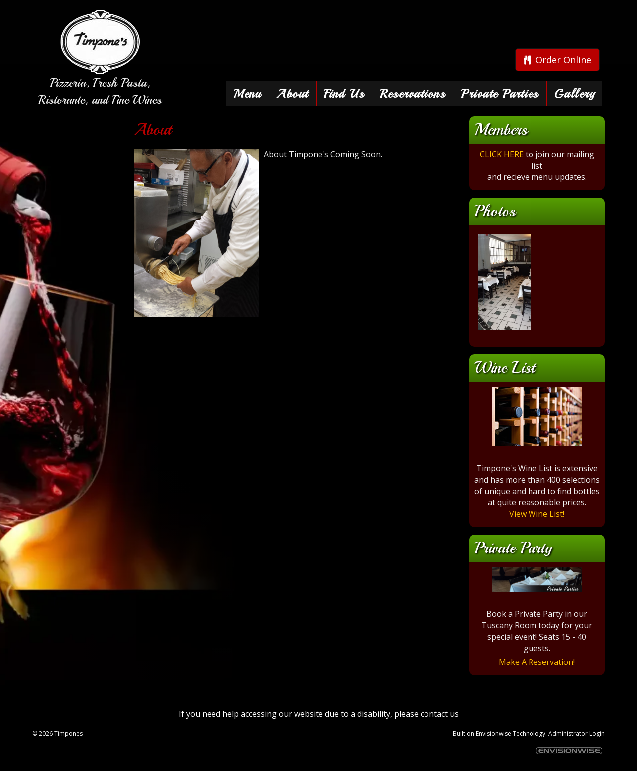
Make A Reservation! (537, 662)
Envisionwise (493, 733)
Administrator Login (576, 733)
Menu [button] (247, 93)
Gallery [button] (574, 93)
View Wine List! (536, 513)
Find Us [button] (344, 93)
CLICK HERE (502, 154)
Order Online (557, 60)
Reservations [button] (412, 93)
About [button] (293, 93)
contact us (440, 713)
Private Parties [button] (500, 93)
